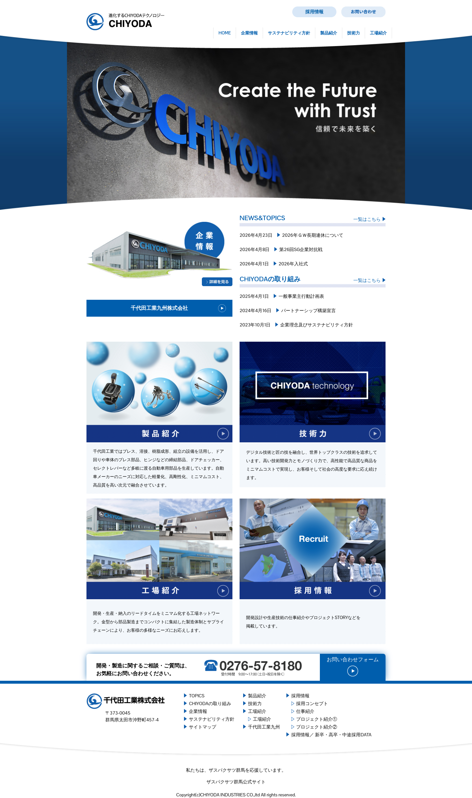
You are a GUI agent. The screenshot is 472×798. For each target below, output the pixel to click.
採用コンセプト (312, 703)
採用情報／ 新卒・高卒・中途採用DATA (331, 735)
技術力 (353, 33)
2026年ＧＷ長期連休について (312, 235)
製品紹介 (328, 33)
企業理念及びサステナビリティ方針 (316, 325)
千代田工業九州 (264, 727)
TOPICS (196, 696)
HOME (224, 33)
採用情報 (314, 12)
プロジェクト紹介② (316, 727)
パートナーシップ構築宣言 (308, 310)
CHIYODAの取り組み (210, 703)
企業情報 (249, 33)
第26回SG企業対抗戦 (300, 249)
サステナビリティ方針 (289, 33)
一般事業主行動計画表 (301, 296)
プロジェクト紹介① (316, 719)
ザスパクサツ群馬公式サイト (236, 782)
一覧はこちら (367, 219)
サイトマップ (202, 727)
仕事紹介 (305, 711)
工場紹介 (378, 33)
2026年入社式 (293, 264)
